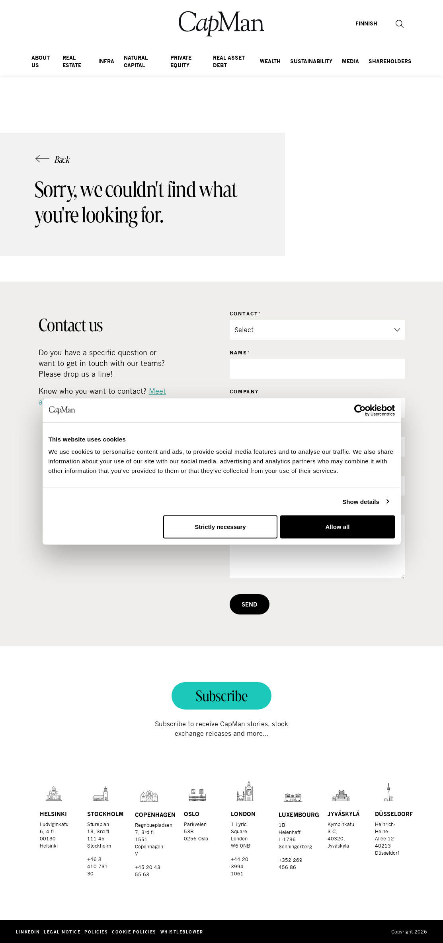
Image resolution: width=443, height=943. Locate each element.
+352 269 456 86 (290, 863)
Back (61, 159)
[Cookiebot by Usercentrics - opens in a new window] (360, 410)
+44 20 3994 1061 (239, 866)
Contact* (246, 314)
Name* (240, 353)
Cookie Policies (134, 932)
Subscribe (222, 696)
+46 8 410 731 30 (97, 866)
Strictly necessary (220, 526)
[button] (395, 24)
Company (244, 392)
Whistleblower (181, 932)
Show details (360, 501)
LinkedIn (28, 932)
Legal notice (62, 932)
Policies (96, 932)
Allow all (338, 526)
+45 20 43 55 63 (147, 870)
